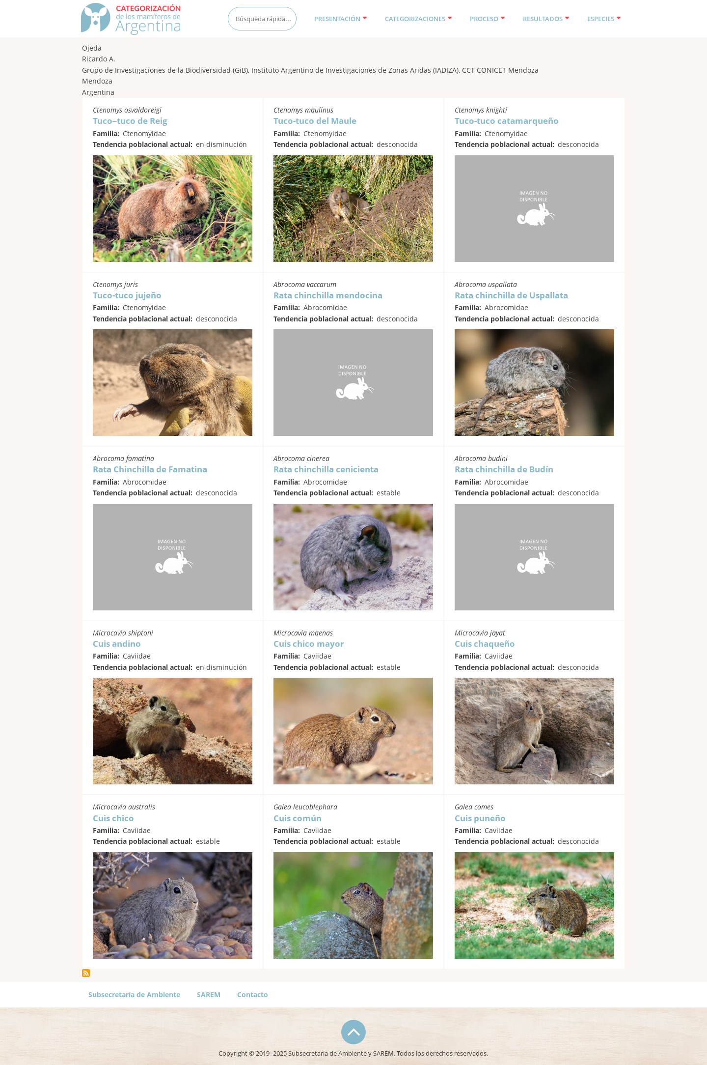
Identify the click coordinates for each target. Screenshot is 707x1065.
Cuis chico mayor (308, 643)
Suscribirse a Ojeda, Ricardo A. (86, 973)
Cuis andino (117, 643)
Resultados (546, 18)
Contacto (252, 994)
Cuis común (297, 818)
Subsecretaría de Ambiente (134, 994)
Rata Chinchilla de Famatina (150, 469)
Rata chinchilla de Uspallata (511, 295)
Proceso (487, 18)
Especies (604, 18)
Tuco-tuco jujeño (127, 295)
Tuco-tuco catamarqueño (507, 120)
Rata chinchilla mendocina (327, 295)
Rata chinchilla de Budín (504, 469)
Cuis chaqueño (485, 643)
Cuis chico (113, 818)
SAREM (208, 994)
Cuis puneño (480, 818)
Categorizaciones (418, 18)
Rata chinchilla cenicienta (326, 469)
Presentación (340, 18)
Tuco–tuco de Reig (130, 120)
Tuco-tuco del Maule (314, 120)
